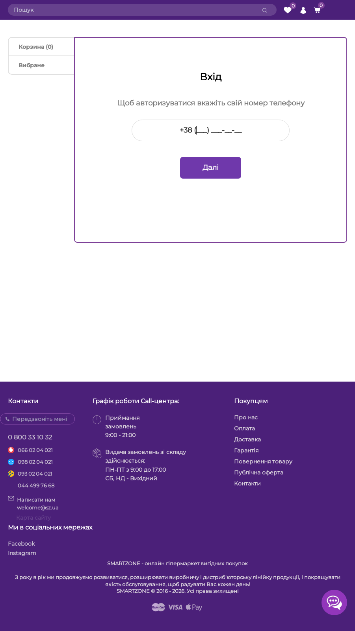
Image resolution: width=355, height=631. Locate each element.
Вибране (32, 65)
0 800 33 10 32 (30, 437)
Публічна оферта (258, 472)
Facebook (21, 543)
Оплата (244, 428)
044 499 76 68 (36, 485)
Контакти (247, 483)
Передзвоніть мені (39, 419)
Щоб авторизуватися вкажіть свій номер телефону (211, 103)
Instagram (22, 553)
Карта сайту (33, 517)
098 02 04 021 (35, 462)
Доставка (247, 439)
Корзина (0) (36, 46)
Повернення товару (263, 461)
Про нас (246, 417)
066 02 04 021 (35, 450)
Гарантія (246, 450)
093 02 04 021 (35, 473)
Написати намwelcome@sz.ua (33, 503)
